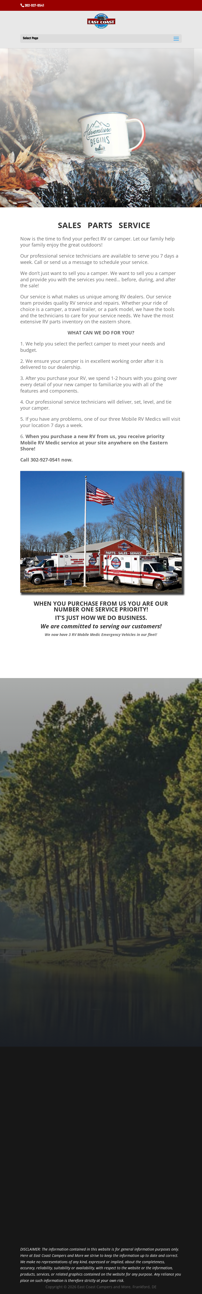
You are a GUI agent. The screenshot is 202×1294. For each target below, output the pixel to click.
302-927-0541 (34, 5)
